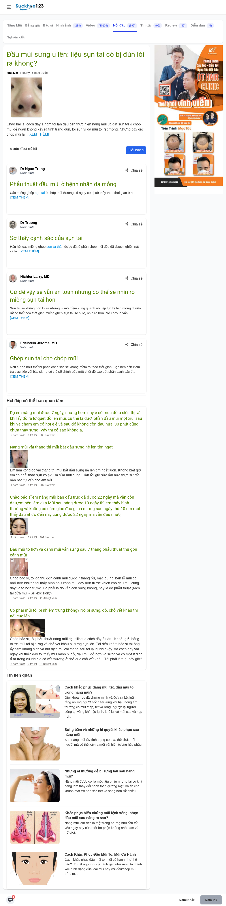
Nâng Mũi (14, 25)
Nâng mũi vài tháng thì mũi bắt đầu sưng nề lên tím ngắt (61, 447)
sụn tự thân (55, 246)
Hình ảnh (69, 25)
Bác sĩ (48, 25)
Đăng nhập (187, 899)
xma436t (12, 72)
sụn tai (40, 193)
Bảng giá (32, 25)
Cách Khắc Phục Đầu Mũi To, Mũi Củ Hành (100, 854)
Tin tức (151, 25)
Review (176, 25)
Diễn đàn (202, 25)
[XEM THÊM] (38, 134)
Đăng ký (211, 899)
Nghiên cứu (16, 37)
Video (98, 25)
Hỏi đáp (125, 25)
